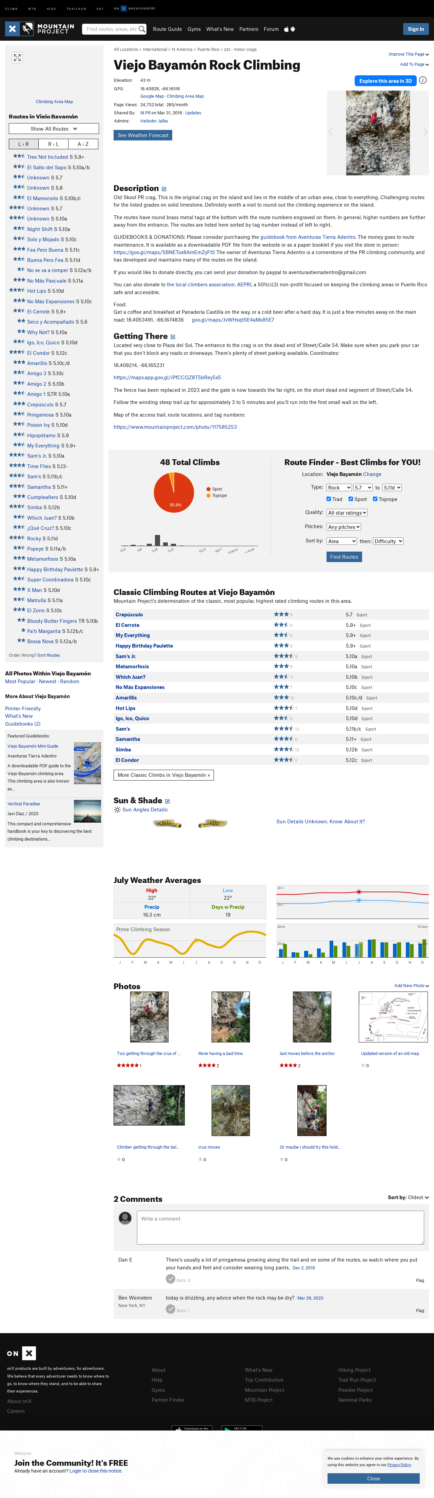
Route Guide (167, 29)
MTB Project (259, 1399)
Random (69, 681)
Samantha (39, 487)
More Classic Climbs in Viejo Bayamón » (164, 774)
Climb (11, 8)
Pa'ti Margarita (44, 631)
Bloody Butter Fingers (52, 621)
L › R (23, 143)
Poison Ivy (38, 425)
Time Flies (39, 466)
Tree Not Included (47, 157)
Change (372, 473)
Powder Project (355, 1389)
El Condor (38, 353)
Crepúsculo (40, 404)
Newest (47, 681)
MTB (32, 8)
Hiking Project (354, 1369)
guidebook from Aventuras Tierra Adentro (307, 236)
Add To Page (414, 64)
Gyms (194, 29)
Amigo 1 (36, 394)
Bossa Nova (40, 641)
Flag (420, 1280)
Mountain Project (264, 1389)
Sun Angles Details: (190, 833)
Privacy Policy (399, 1465)
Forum (271, 29)
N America (182, 49)
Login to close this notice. (96, 1471)
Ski (100, 8)
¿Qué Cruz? (40, 528)
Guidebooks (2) (23, 724)
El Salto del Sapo (46, 167)
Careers (16, 1410)
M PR (145, 112)
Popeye (35, 548)
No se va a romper (47, 270)
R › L (53, 143)
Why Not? (38, 332)
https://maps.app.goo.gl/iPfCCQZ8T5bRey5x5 (167, 377)
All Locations (126, 49)
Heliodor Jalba (154, 120)
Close (373, 1478)
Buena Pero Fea (45, 260)
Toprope (385, 499)
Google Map (152, 96)
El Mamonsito (42, 198)
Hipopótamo (41, 435)
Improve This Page (409, 54)
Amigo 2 (36, 384)
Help (157, 1379)
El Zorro (36, 610)
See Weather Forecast (143, 135)
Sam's (34, 476)
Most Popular (20, 681)
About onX (19, 1401)
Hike (51, 8)
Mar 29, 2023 (310, 1297)
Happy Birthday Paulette (55, 569)
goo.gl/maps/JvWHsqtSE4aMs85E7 (233, 319)
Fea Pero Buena (45, 250)
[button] (334, 132)
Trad (334, 499)
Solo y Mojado (43, 239)
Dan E (125, 1259)
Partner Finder (168, 1399)
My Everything (43, 445)
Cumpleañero (42, 497)
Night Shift (40, 229)
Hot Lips (36, 291)
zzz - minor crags (240, 49)
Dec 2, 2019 (304, 1267)
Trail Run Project (357, 1379)
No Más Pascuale (46, 280)
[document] (374, 1469)
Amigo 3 (36, 373)
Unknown (38, 177)
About (158, 1369)
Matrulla (36, 600)
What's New (220, 29)
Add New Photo (411, 985)
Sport (358, 499)
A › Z (83, 143)
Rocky (34, 538)
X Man (34, 590)
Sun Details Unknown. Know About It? (320, 821)
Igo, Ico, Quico (43, 342)
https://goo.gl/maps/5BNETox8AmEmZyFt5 (164, 252)
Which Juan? (42, 518)
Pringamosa (40, 414)
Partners (248, 29)
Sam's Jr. (37, 456)
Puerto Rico (208, 49)
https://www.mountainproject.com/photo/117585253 (175, 426)
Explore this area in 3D (385, 81)
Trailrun (76, 8)
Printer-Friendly (23, 708)
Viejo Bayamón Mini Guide (32, 746)
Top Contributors (264, 1379)
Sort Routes (48, 655)
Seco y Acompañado (50, 322)
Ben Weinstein (135, 1297)
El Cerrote (38, 311)
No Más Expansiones (51, 301)
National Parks (355, 1399)
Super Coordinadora (50, 579)
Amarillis (37, 363)
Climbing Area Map (54, 101)
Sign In (416, 29)
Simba (34, 507)
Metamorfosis (42, 559)
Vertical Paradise (23, 803)
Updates (193, 112)
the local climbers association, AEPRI (209, 284)
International (155, 49)
